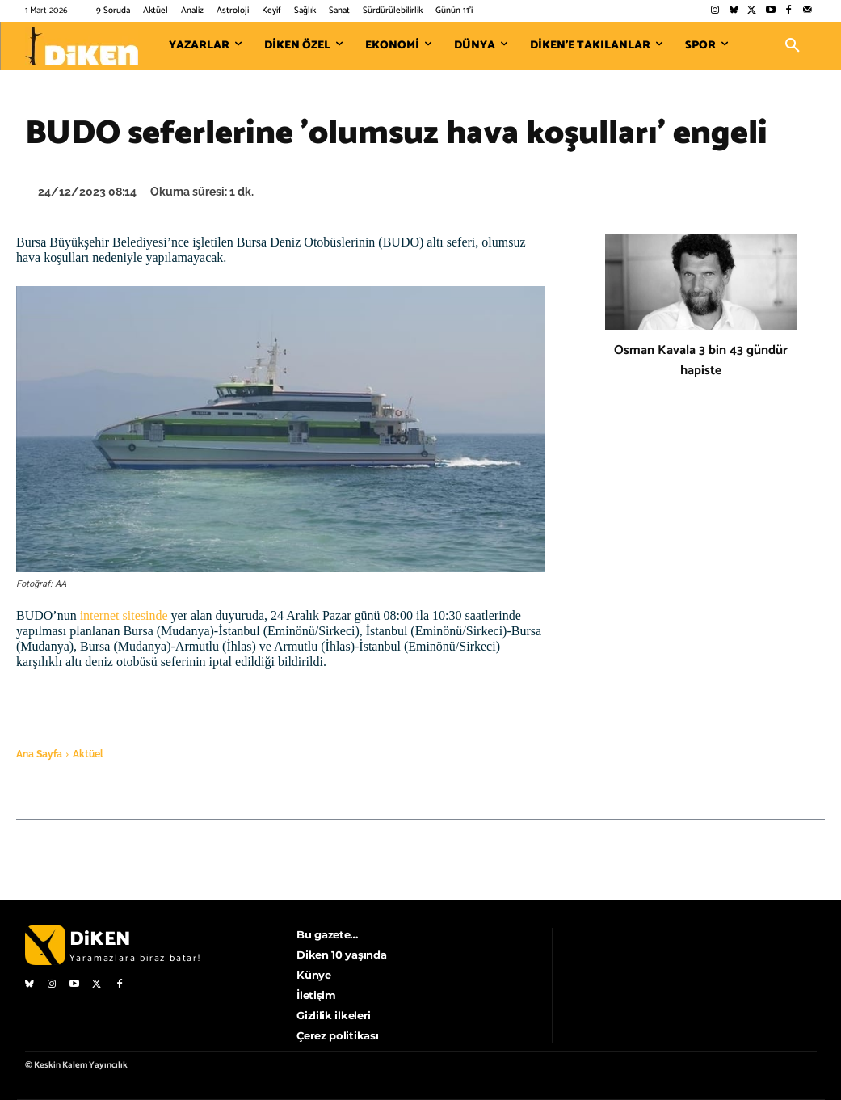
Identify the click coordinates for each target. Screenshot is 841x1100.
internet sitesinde (122, 615)
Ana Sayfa (39, 754)
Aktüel (88, 754)
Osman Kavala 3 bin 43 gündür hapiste (701, 360)
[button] (792, 46)
